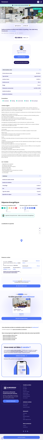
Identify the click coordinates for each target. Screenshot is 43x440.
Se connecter (25, 397)
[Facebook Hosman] (23, 431)
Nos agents (25, 388)
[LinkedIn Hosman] (27, 431)
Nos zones (25, 390)
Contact (24, 425)
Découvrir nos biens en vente (21, 318)
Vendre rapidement (26, 394)
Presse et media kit (26, 416)
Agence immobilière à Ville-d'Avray (10, 335)
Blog (24, 414)
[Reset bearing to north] (40, 233)
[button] (2, 438)
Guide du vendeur (26, 391)
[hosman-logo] (4, 2)
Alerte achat (25, 405)
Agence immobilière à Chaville (9, 339)
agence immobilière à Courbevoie (20, 329)
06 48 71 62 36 (22, 52)
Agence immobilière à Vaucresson (10, 338)
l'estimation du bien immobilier (16, 351)
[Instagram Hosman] (25, 431)
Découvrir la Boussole (10, 401)
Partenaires (25, 413)
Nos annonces (25, 404)
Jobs (24, 417)
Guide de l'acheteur (26, 407)
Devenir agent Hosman (27, 419)
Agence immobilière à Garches (9, 336)
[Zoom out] (40, 231)
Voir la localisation (12, 31)
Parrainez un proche (26, 396)
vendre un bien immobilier (15, 350)
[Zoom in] (40, 228)
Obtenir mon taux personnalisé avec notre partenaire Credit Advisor (11, 272)
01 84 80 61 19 (25, 427)
